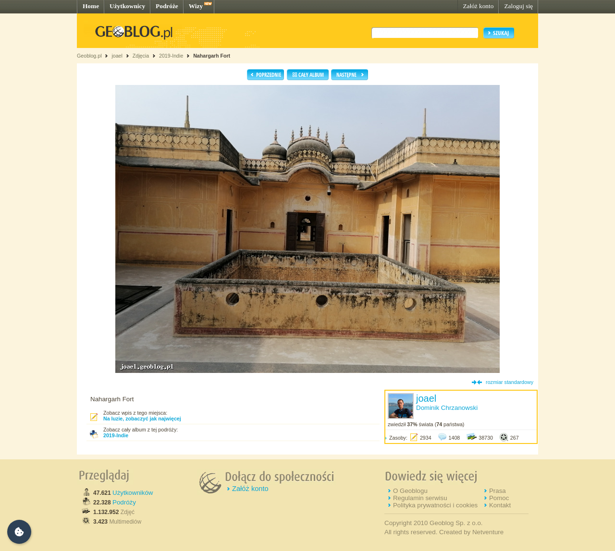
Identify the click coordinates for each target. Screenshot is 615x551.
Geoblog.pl (89, 56)
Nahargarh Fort (211, 56)
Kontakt (500, 505)
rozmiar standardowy (509, 382)
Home (91, 6)
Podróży (124, 502)
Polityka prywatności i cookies (435, 505)
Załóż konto (478, 6)
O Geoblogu (410, 490)
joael (117, 56)
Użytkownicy (127, 6)
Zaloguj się (518, 6)
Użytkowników (132, 492)
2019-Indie (171, 56)
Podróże (167, 6)
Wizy (196, 6)
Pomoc (499, 498)
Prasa (497, 490)
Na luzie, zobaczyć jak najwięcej (142, 418)
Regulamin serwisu (420, 498)
